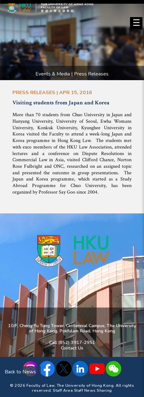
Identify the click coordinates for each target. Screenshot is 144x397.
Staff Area (63, 390)
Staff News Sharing (93, 390)
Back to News (20, 371)
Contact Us (72, 348)
